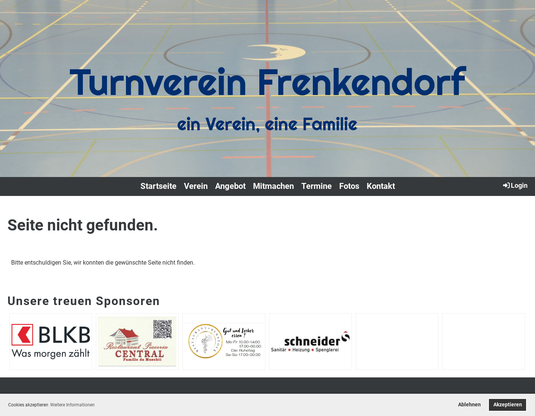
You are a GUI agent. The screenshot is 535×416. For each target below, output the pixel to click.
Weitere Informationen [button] (72, 404)
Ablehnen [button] (469, 405)
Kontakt (381, 186)
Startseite (158, 186)
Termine (316, 186)
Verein (196, 186)
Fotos (349, 186)
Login (515, 185)
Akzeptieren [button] (507, 405)
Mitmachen (273, 186)
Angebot (230, 186)
